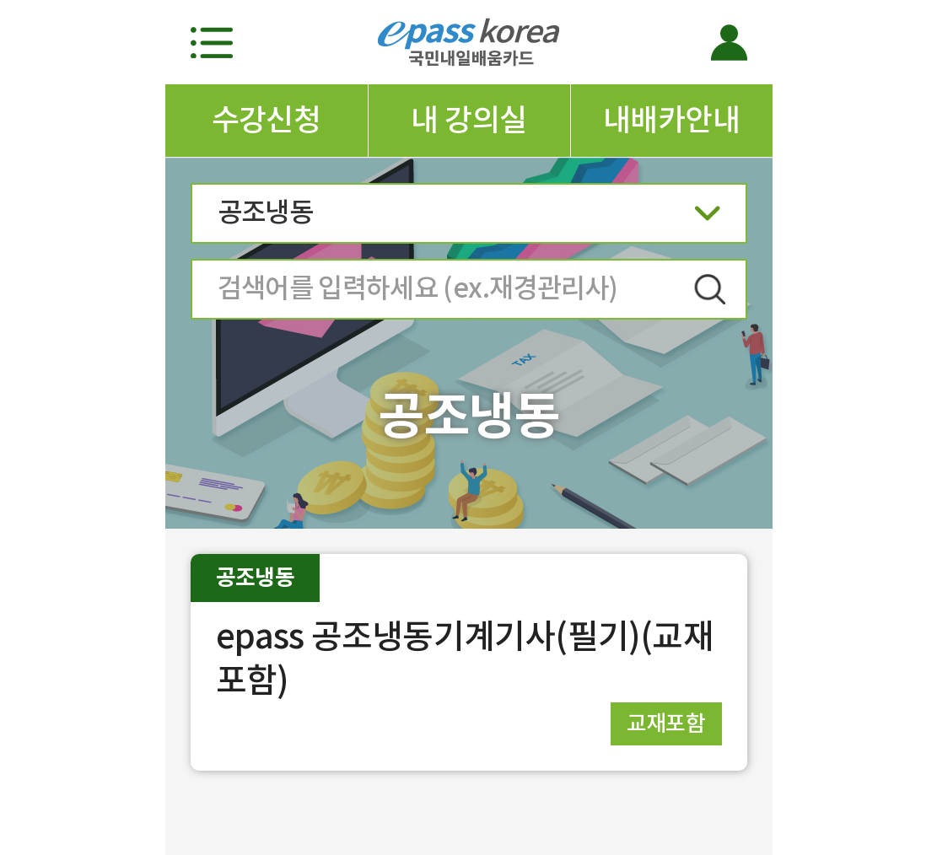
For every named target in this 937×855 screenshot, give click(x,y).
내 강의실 (468, 119)
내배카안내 (671, 119)
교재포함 (666, 723)
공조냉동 (469, 218)
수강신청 (266, 119)
